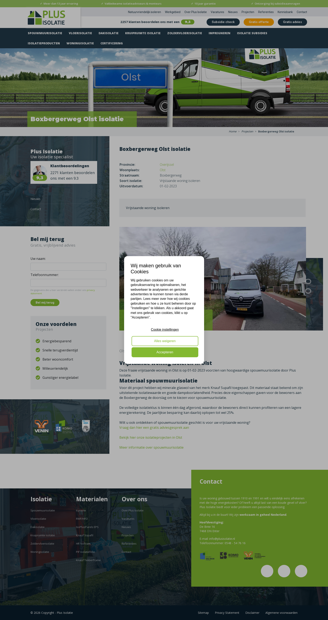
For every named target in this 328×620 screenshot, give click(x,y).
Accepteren (164, 352)
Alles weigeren (164, 341)
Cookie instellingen (165, 329)
